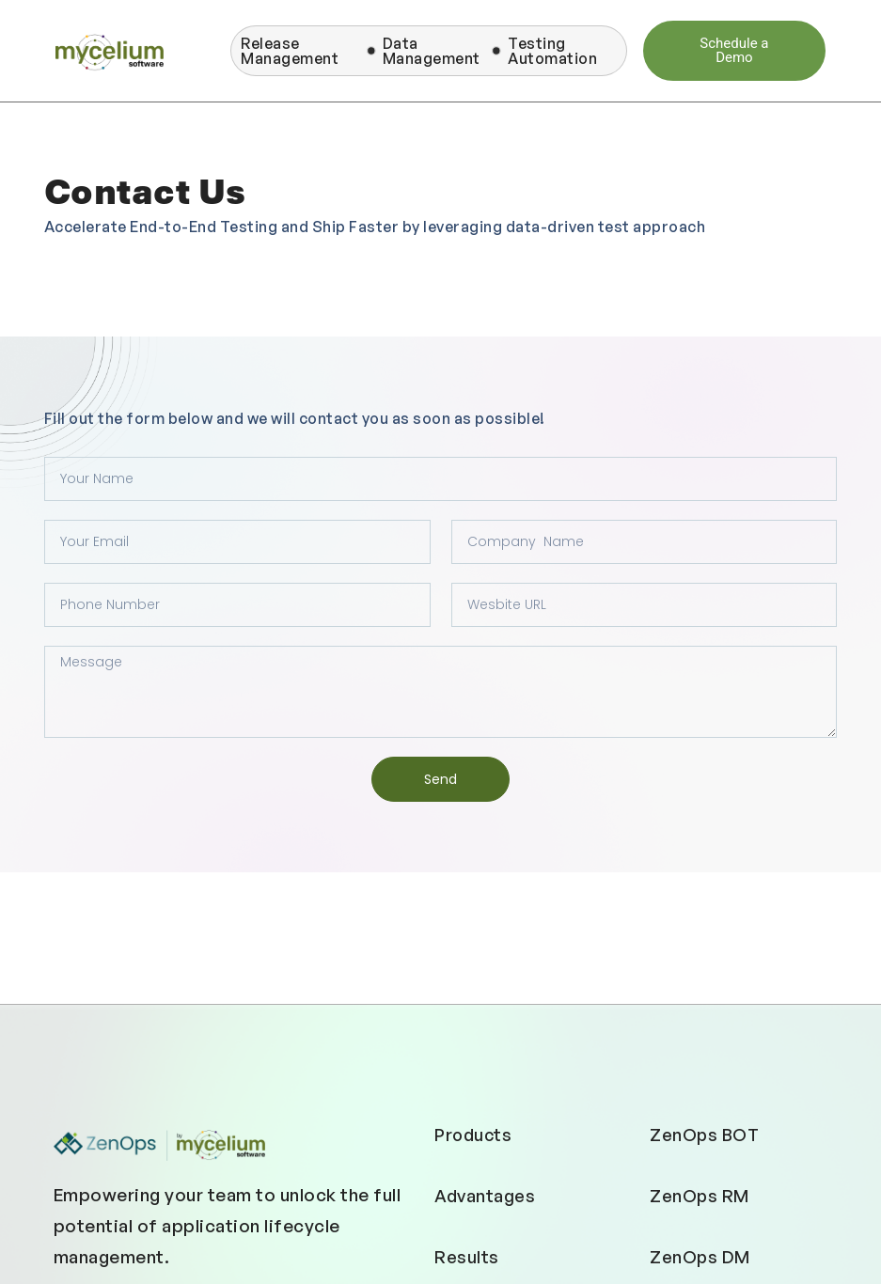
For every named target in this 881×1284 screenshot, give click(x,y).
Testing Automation (552, 51)
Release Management (289, 51)
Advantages (484, 1195)
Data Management (431, 51)
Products (472, 1134)
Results (466, 1256)
